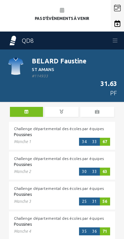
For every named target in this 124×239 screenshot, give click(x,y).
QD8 (21, 40)
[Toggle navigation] (115, 40)
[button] (117, 8)
